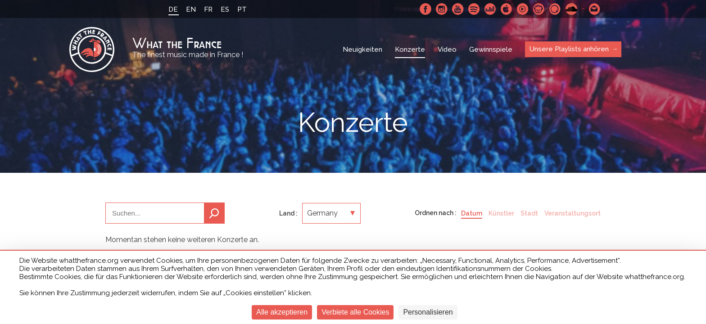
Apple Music (506, 9)
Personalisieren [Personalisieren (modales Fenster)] (428, 312)
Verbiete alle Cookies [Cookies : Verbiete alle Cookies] (355, 312)
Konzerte (410, 49)
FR (208, 9)
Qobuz (555, 9)
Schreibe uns (595, 9)
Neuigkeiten (362, 49)
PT (242, 9)
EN (191, 9)
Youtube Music (523, 9)
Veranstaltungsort (572, 213)
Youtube (458, 9)
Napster (539, 9)
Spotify (474, 9)
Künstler (501, 213)
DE (173, 9)
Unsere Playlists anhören (569, 49)
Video (447, 49)
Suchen (214, 213)
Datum (471, 213)
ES (225, 9)
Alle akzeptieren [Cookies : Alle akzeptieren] (282, 312)
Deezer (490, 9)
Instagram (442, 9)
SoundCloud (571, 9)
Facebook (425, 9)
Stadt (529, 213)
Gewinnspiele (490, 49)
